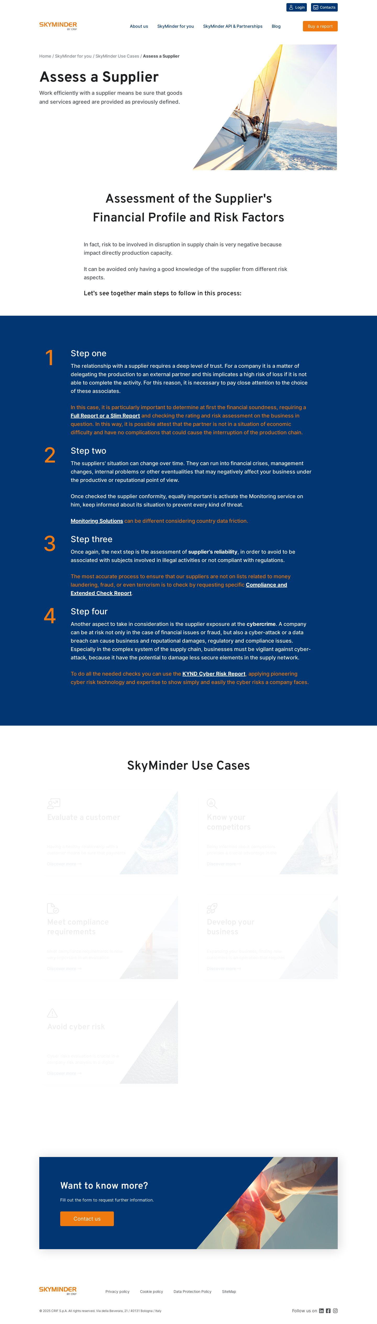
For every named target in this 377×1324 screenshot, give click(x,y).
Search (292, 26)
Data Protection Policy (193, 1291)
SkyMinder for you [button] (175, 26)
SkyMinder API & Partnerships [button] (233, 26)
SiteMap (229, 1291)
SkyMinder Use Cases (117, 56)
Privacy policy (118, 1291)
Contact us (87, 1219)
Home (45, 56)
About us (139, 26)
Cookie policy (151, 1291)
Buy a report (320, 26)
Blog (276, 26)
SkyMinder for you (73, 56)
